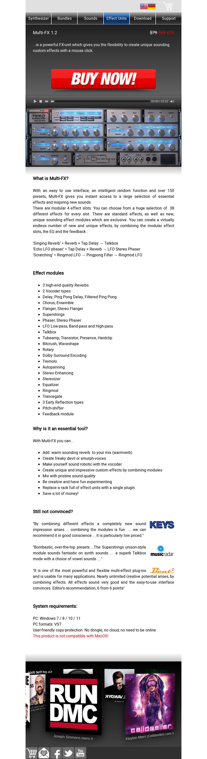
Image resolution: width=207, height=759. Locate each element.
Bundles (64, 18)
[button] (44, 750)
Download (142, 18)
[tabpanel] (103, 41)
